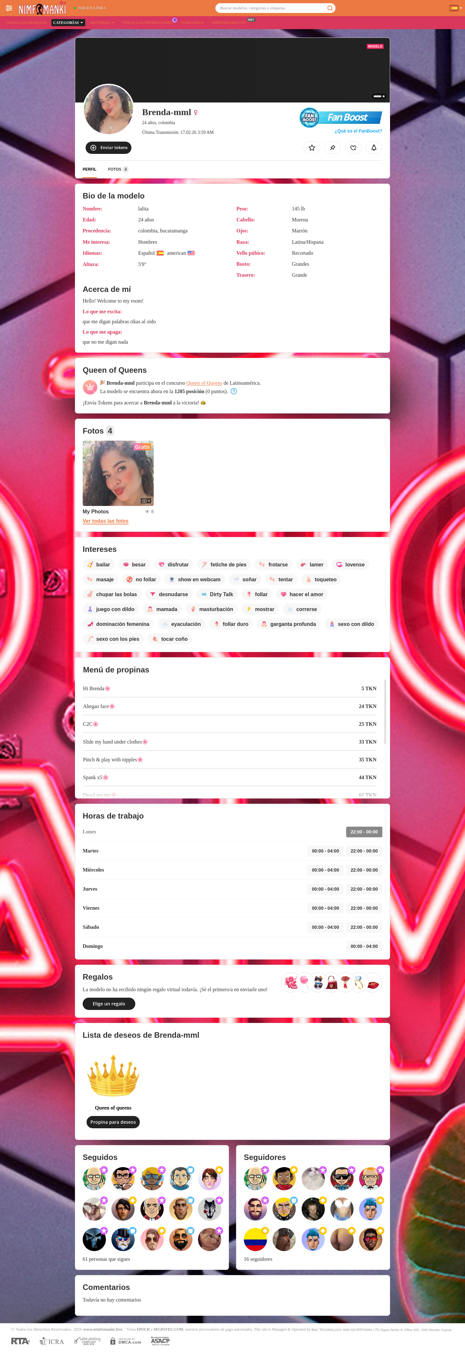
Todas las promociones (148, 22)
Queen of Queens (204, 383)
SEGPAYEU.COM (168, 1329)
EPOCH (143, 1329)
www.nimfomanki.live (102, 1329)
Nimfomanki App (230, 22)
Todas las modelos (26, 22)
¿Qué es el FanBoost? (358, 131)
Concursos (192, 22)
